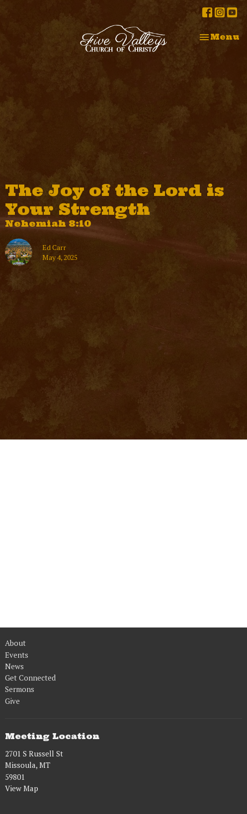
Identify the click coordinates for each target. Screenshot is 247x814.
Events (16, 655)
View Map (21, 788)
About (15, 643)
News (14, 666)
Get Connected (30, 678)
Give (12, 701)
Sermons (19, 689)
